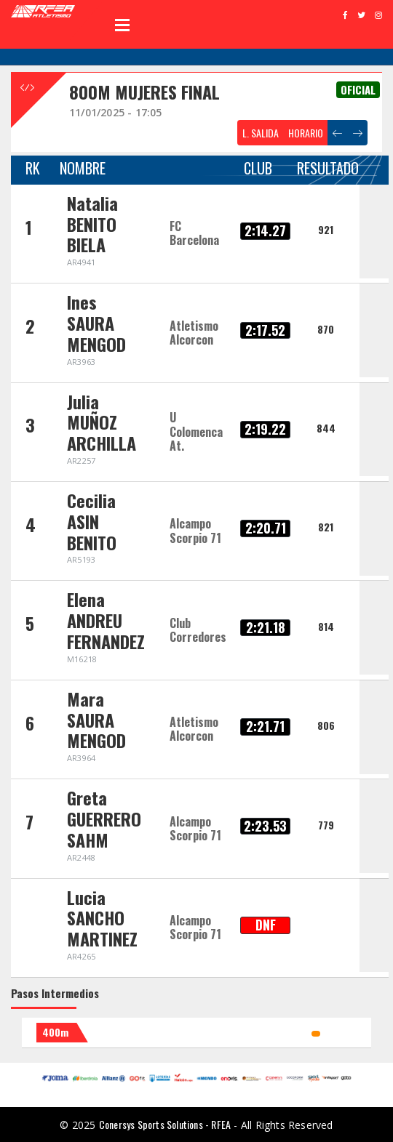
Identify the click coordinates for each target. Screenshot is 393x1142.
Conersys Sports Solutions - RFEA (165, 1124)
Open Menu (122, 24)
